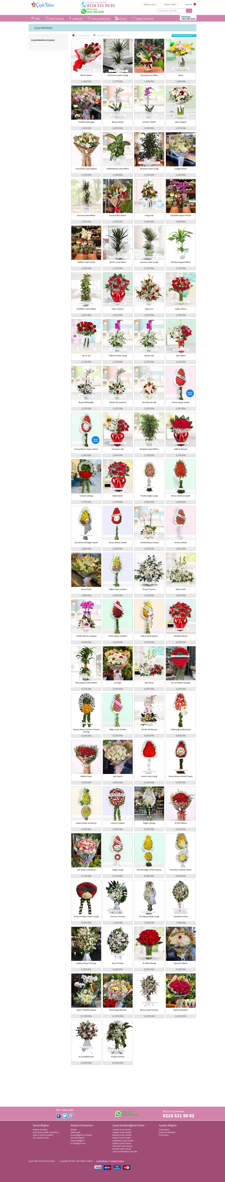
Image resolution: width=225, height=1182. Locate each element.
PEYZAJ (121, 18)
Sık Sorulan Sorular (41, 1138)
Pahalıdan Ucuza (101, 35)
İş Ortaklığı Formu (78, 1143)
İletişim (74, 1129)
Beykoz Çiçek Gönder (122, 1138)
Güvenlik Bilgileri (78, 1138)
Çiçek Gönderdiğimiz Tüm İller (125, 1151)
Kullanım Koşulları (40, 1129)
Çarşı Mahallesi (43, 27)
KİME (35, 18)
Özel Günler (164, 1135)
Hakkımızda (75, 1132)
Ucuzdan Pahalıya (81, 35)
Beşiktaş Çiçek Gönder (122, 1135)
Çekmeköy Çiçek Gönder (123, 1140)
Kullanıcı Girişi (150, 4)
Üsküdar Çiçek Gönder (122, 1149)
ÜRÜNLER (75, 18)
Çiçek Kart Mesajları (167, 1132)
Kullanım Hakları (117, 1161)
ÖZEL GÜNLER (54, 18)
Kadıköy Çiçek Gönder (122, 1143)
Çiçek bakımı (164, 1129)
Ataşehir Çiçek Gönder (122, 1132)
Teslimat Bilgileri (78, 1140)
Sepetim (188, 4)
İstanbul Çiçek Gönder (122, 1129)
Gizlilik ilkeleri (102, 1161)
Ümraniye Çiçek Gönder (122, 1146)
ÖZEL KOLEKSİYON (99, 18)
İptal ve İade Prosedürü (43, 1135)
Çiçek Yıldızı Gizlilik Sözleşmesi (46, 1132)
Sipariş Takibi (170, 4)
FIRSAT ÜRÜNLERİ (143, 18)
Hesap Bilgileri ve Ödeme (81, 1135)
